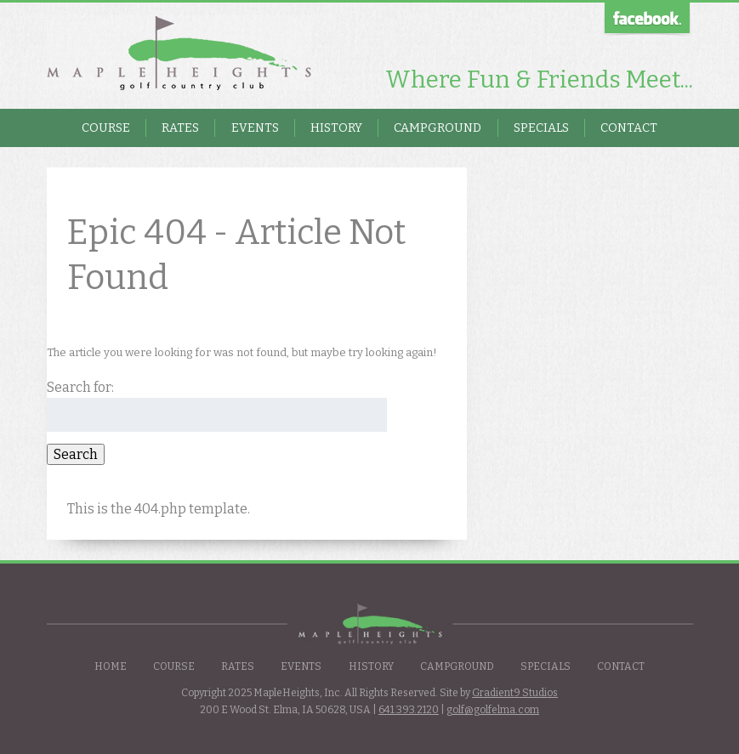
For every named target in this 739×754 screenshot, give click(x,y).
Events (255, 128)
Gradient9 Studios (515, 693)
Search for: (80, 387)
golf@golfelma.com (492, 710)
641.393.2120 (408, 710)
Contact (628, 128)
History (336, 128)
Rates (180, 128)
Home (110, 666)
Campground (437, 128)
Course (106, 128)
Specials (541, 128)
